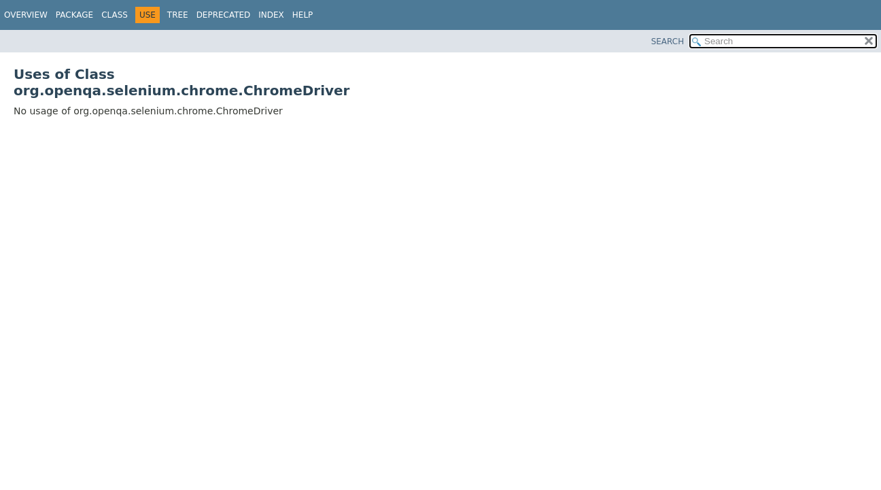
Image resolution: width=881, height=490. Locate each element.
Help (302, 15)
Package (74, 15)
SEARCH (668, 41)
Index (271, 15)
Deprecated (223, 15)
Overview (26, 15)
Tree (177, 15)
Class (114, 15)
